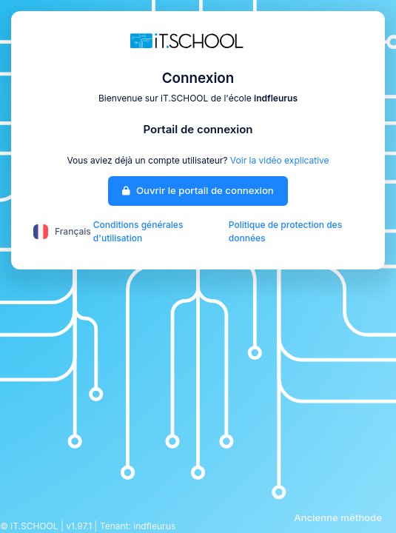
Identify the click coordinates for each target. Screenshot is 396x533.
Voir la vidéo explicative (279, 160)
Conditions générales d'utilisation (138, 231)
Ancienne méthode (338, 517)
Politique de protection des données (285, 231)
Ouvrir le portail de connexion (198, 190)
